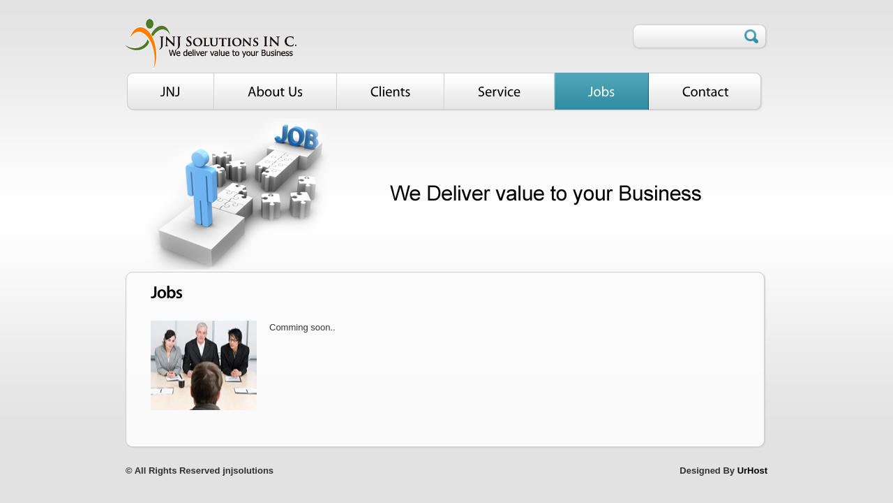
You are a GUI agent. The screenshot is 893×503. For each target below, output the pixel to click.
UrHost (752, 470)
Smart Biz (211, 41)
